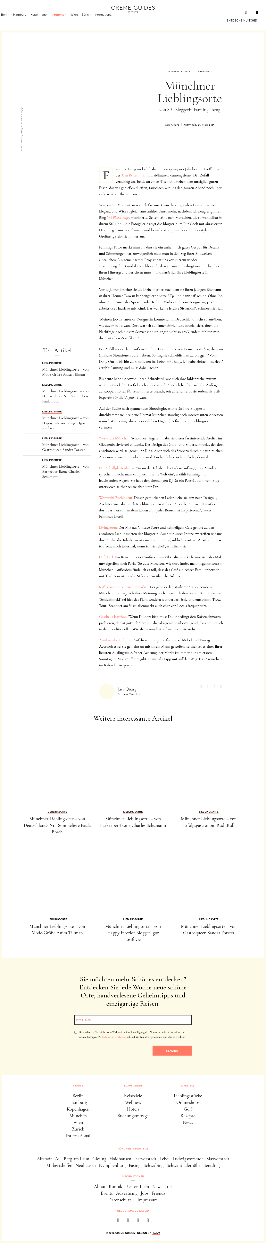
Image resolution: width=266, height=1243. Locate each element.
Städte (14, 12)
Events (107, 1193)
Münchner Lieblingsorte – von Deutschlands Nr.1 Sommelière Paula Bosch (65, 396)
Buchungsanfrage (133, 1116)
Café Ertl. (106, 557)
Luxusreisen (38, 12)
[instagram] (128, 1221)
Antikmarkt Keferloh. (115, 640)
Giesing (99, 1159)
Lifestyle (64, 12)
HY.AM (156, 1232)
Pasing (134, 1165)
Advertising (127, 1193)
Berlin (12, 20)
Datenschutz (119, 1200)
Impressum (147, 1200)
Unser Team (138, 1186)
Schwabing (153, 1165)
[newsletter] (148, 1221)
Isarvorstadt (145, 1159)
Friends (158, 1193)
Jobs (144, 1193)
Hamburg (26, 20)
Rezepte (187, 1116)
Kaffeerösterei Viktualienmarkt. (123, 587)
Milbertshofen (59, 1165)
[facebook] (118, 1221)
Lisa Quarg (172, 125)
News (188, 1122)
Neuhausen (86, 1165)
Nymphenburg (112, 1165)
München (66, 20)
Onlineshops (187, 1102)
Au (58, 1159)
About (100, 1186)
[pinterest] (138, 1221)
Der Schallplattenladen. (117, 468)
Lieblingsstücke (188, 1096)
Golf (188, 1109)
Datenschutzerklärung (114, 1037)
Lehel (165, 1159)
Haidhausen (120, 1159)
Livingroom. (108, 527)
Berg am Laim (76, 1159)
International (110, 20)
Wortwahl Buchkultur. (116, 497)
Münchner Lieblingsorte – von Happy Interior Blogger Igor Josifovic (65, 423)
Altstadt (44, 1159)
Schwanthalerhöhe (183, 1165)
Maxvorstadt (217, 1159)
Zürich (92, 20)
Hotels (133, 1109)
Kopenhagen (46, 20)
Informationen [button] (133, 1176)
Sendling (212, 1165)
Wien (81, 20)
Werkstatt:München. (114, 438)
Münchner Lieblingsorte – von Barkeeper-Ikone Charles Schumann (65, 471)
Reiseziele (133, 1096)
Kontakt (116, 1186)
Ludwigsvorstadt (188, 1159)
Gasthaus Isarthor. (113, 616)
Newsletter (162, 1186)
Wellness (133, 1102)
